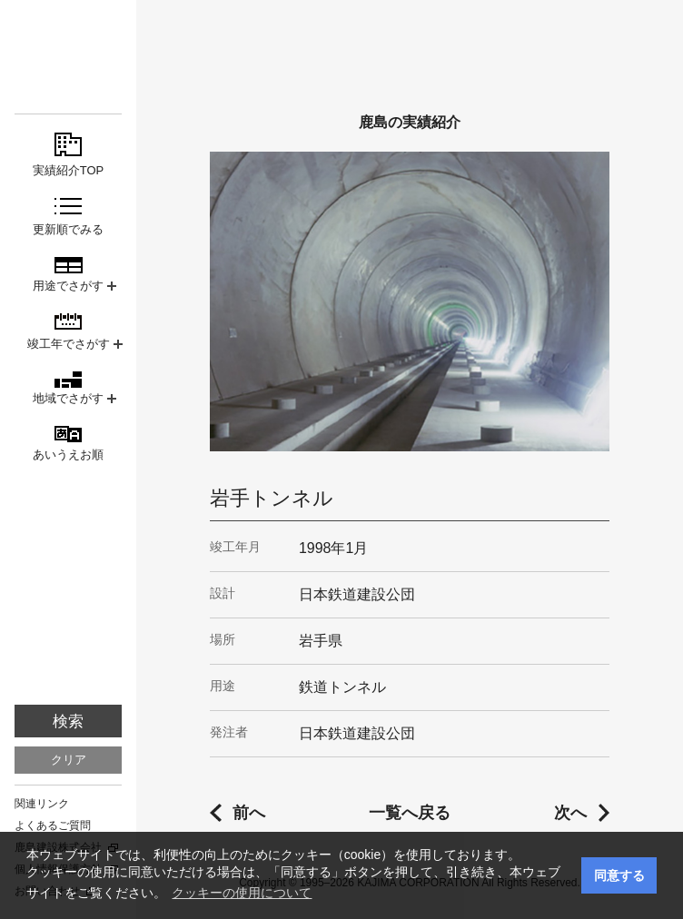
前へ (249, 813)
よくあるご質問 (53, 825)
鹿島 (68, 46)
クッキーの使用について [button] (242, 892)
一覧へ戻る (409, 813)
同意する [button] (619, 875)
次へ (570, 813)
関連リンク (42, 803)
